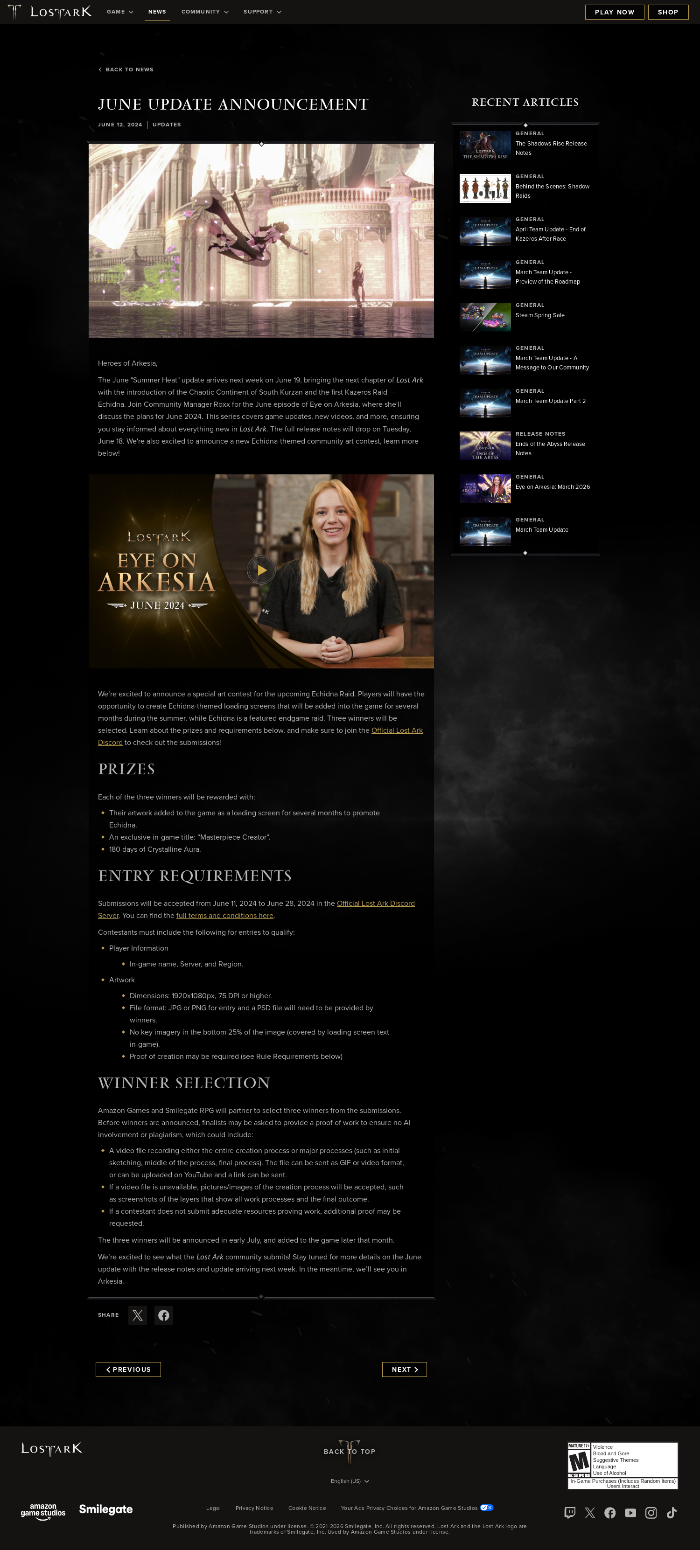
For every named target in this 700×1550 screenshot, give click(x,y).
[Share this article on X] (137, 1315)
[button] (261, 241)
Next (405, 1370)
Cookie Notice (307, 1508)
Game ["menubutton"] (120, 12)
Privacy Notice (254, 1508)
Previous (128, 1370)
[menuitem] (120, 12)
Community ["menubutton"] (205, 12)
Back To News (126, 70)
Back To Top (350, 1452)
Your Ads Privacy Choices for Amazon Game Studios (417, 1508)
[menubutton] (350, 1482)
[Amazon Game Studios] (43, 1513)
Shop (668, 12)
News (157, 12)
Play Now (615, 12)
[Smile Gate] (106, 1513)
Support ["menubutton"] (262, 12)
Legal (213, 1508)
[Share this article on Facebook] (163, 1315)
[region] (525, 339)
